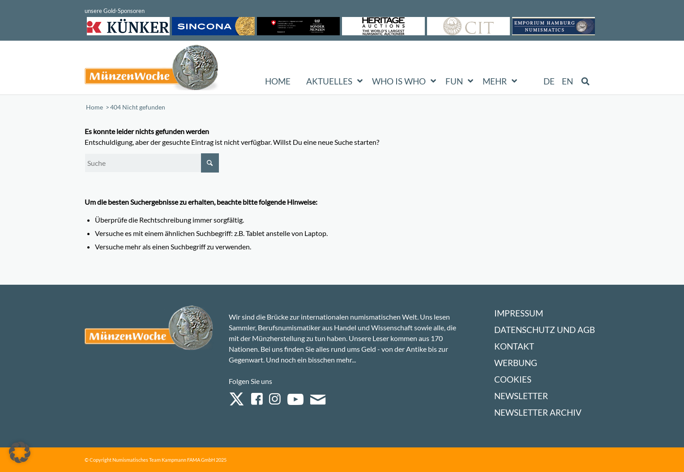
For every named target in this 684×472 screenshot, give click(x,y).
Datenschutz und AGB (544, 329)
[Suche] (152, 163)
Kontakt (514, 346)
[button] (19, 452)
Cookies (512, 379)
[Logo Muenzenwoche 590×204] (152, 69)
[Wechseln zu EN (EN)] (567, 81)
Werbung (515, 363)
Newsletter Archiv (537, 412)
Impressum (518, 313)
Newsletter (521, 396)
